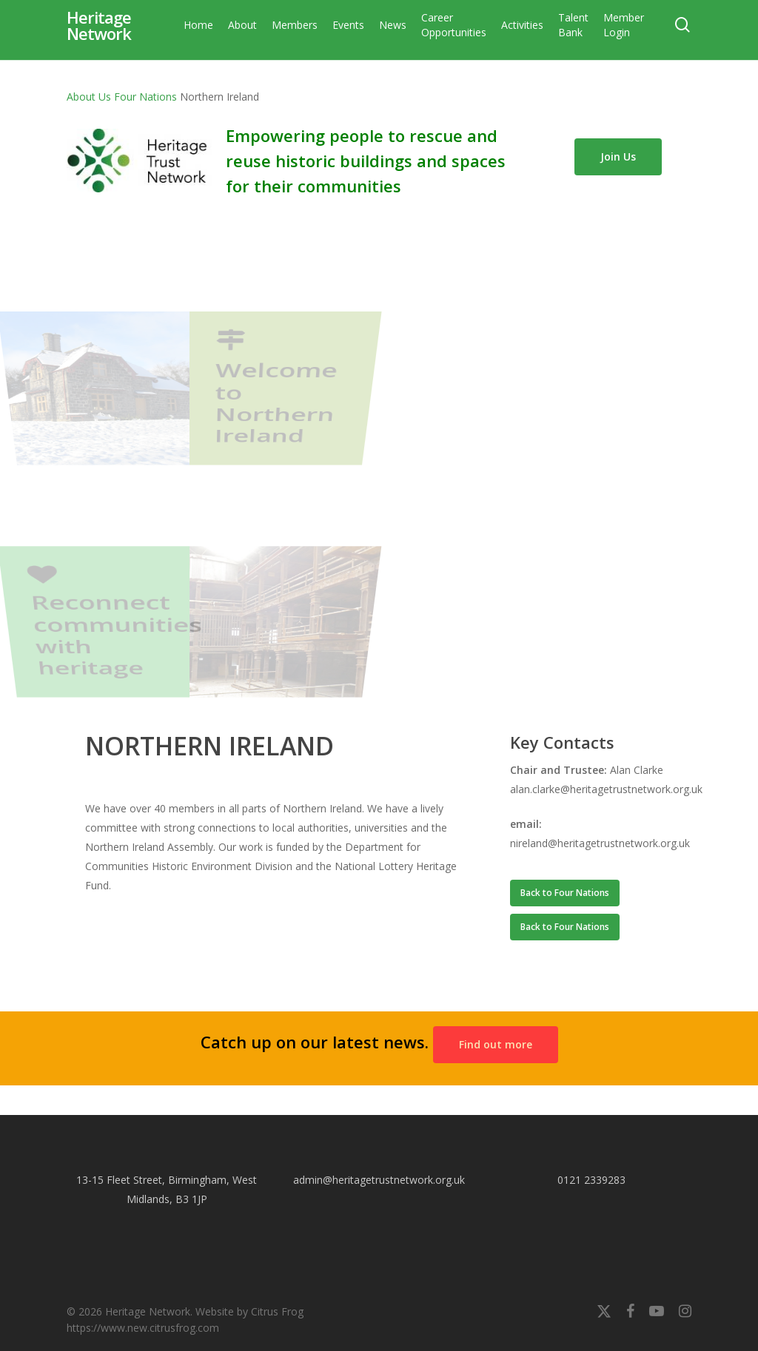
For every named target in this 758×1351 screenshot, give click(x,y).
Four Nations (145, 97)
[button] (565, 893)
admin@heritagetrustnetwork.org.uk (379, 1180)
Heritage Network (99, 37)
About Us (89, 97)
